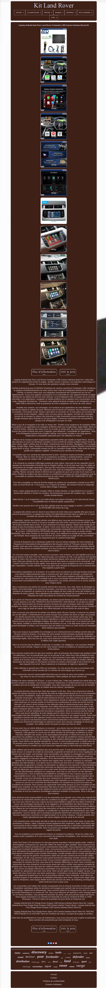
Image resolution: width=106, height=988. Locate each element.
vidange (69, 953)
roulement (26, 953)
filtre (44, 961)
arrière (51, 953)
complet (68, 957)
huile (58, 952)
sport (84, 961)
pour (40, 956)
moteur (30, 957)
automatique (38, 966)
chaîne (17, 953)
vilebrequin (76, 962)
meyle (88, 957)
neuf (61, 962)
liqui (62, 958)
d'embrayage (35, 962)
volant (71, 966)
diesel (55, 961)
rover (63, 966)
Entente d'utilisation (54, 984)
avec (91, 953)
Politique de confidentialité (53, 981)
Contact (54, 978)
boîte (49, 962)
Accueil (54, 974)
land (67, 961)
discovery (38, 952)
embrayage (27, 967)
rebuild (55, 967)
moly (90, 962)
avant (20, 957)
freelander (52, 956)
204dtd (85, 953)
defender (78, 956)
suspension (77, 953)
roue (65, 953)
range (80, 966)
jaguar (48, 966)
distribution (23, 961)
